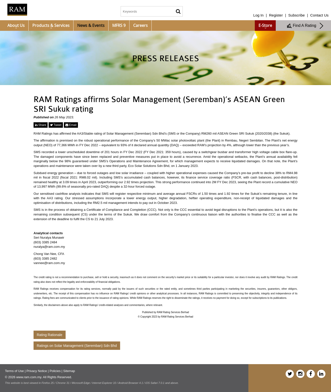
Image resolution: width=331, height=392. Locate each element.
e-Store (265, 25)
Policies (55, 371)
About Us (16, 25)
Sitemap (69, 371)
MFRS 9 (119, 25)
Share (40, 125)
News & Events (91, 25)
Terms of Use (14, 371)
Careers (140, 25)
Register (276, 15)
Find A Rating (305, 26)
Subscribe (296, 15)
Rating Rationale (49, 335)
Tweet (55, 125)
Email (70, 125)
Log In (258, 15)
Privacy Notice (36, 371)
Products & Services (51, 25)
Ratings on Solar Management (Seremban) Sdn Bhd (77, 346)
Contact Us (319, 15)
